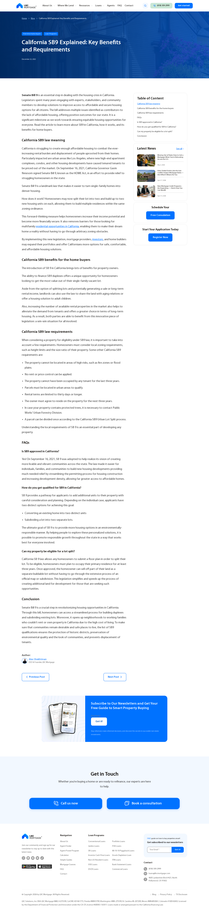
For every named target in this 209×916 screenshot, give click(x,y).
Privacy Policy (166, 894)
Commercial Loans (120, 869)
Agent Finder (65, 846)
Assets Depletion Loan (121, 855)
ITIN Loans (116, 860)
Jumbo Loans (93, 846)
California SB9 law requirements (150, 113)
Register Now (160, 237)
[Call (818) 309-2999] (160, 5)
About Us (47, 6)
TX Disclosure (181, 894)
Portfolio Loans (118, 841)
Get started (183, 6)
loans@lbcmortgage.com (157, 873)
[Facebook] (33, 858)
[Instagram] (23, 858)
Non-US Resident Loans (98, 860)
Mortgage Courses (68, 865)
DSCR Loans (93, 869)
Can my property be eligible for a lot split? (154, 132)
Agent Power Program (69, 851)
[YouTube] (37, 858)
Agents (107, 6)
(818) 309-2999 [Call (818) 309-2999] (152, 869)
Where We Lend (64, 6)
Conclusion (142, 136)
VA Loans (92, 851)
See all (180, 149)
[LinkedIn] (28, 858)
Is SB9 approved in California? (149, 122)
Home (24, 18)
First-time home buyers (32, 34)
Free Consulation (160, 215)
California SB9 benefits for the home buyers (155, 108)
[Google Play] (29, 866)
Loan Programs (51, 34)
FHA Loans (116, 846)
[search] (144, 5)
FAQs (139, 118)
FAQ (115, 6)
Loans (95, 6)
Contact (124, 6)
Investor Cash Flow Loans (99, 855)
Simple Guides (66, 860)
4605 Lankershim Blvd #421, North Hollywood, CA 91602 (160, 879)
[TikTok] (42, 858)
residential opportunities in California (58, 226)
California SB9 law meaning (148, 104)
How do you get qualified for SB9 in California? (156, 127)
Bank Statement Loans (121, 865)
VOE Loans (92, 865)
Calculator (64, 855)
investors (97, 239)
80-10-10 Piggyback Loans (123, 851)
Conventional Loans (96, 841)
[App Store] (44, 866)
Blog (33, 18)
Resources (82, 6)
